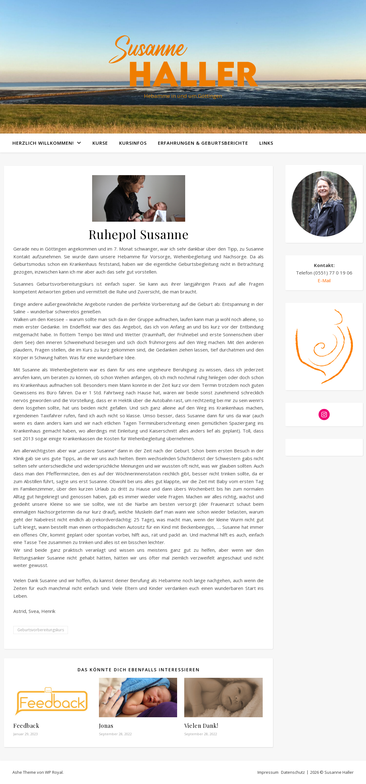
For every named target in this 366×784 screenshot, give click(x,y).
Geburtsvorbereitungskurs (40, 629)
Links (266, 143)
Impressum (268, 772)
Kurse (100, 143)
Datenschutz (293, 772)
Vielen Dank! (201, 725)
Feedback (26, 725)
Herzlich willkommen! (43, 143)
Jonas (106, 725)
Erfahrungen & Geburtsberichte (203, 143)
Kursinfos (133, 143)
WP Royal (54, 772)
